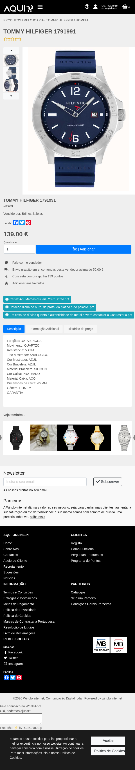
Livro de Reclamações (19, 633)
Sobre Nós (11, 549)
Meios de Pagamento (18, 604)
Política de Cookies (17, 615)
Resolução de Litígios (18, 627)
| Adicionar (83, 249)
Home (7, 543)
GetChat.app (33, 728)
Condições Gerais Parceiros (91, 604)
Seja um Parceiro (83, 598)
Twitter (10, 658)
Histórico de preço (80, 329)
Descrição (14, 329)
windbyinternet (112, 698)
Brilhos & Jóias (32, 213)
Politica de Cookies (109, 751)
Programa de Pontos (86, 560)
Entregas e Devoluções (20, 598)
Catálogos (78, 592)
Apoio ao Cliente (15, 560)
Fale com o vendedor (27, 262)
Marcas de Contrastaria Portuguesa (28, 621)
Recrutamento (13, 566)
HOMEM (82, 20)
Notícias (9, 578)
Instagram (13, 664)
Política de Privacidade (19, 610)
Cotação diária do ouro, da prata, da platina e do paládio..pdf (49, 307)
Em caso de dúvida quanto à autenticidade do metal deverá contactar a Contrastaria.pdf (68, 315)
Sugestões (11, 572)
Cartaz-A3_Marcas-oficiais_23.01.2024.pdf (37, 299)
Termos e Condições (18, 592)
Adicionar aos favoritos (28, 283)
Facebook (12, 652)
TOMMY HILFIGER (59, 20)
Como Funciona (82, 549)
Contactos (10, 555)
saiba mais (37, 517)
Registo (76, 543)
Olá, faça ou (109, 6)
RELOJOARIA (34, 20)
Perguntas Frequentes (87, 555)
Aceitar (108, 741)
